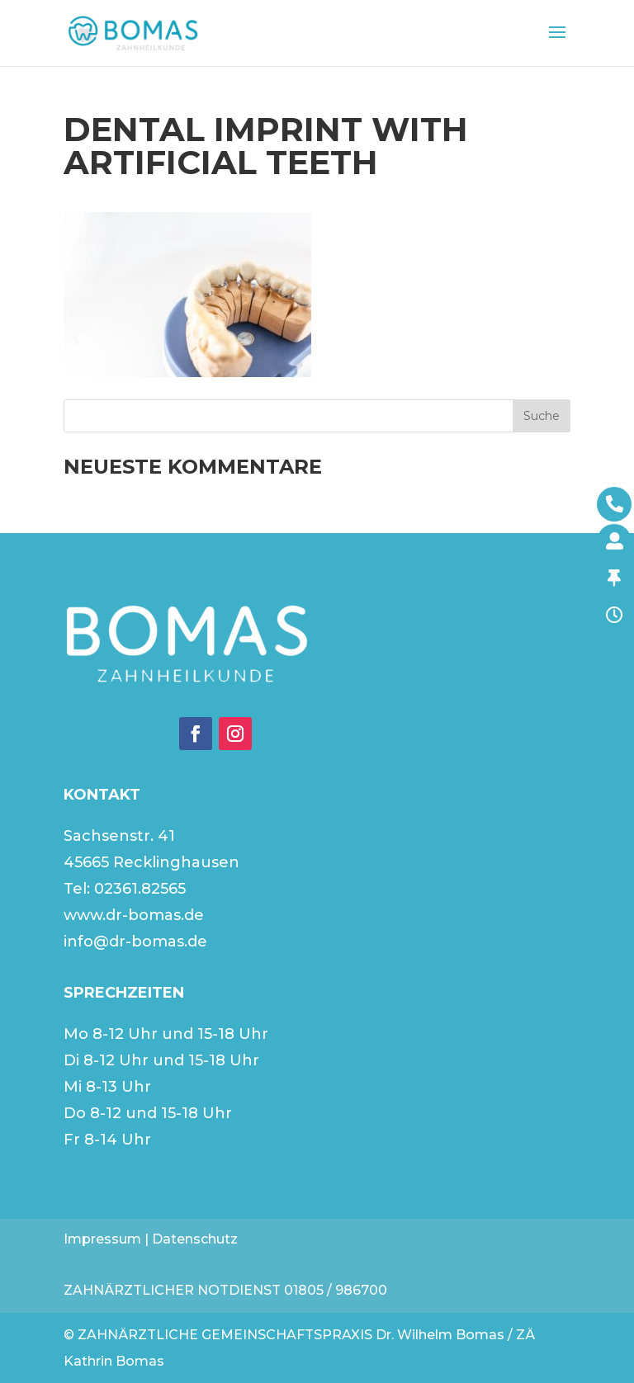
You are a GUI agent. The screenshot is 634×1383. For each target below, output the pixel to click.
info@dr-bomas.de (135, 941)
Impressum (102, 1239)
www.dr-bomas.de (134, 915)
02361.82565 (140, 889)
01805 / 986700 (335, 1290)
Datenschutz (195, 1239)
